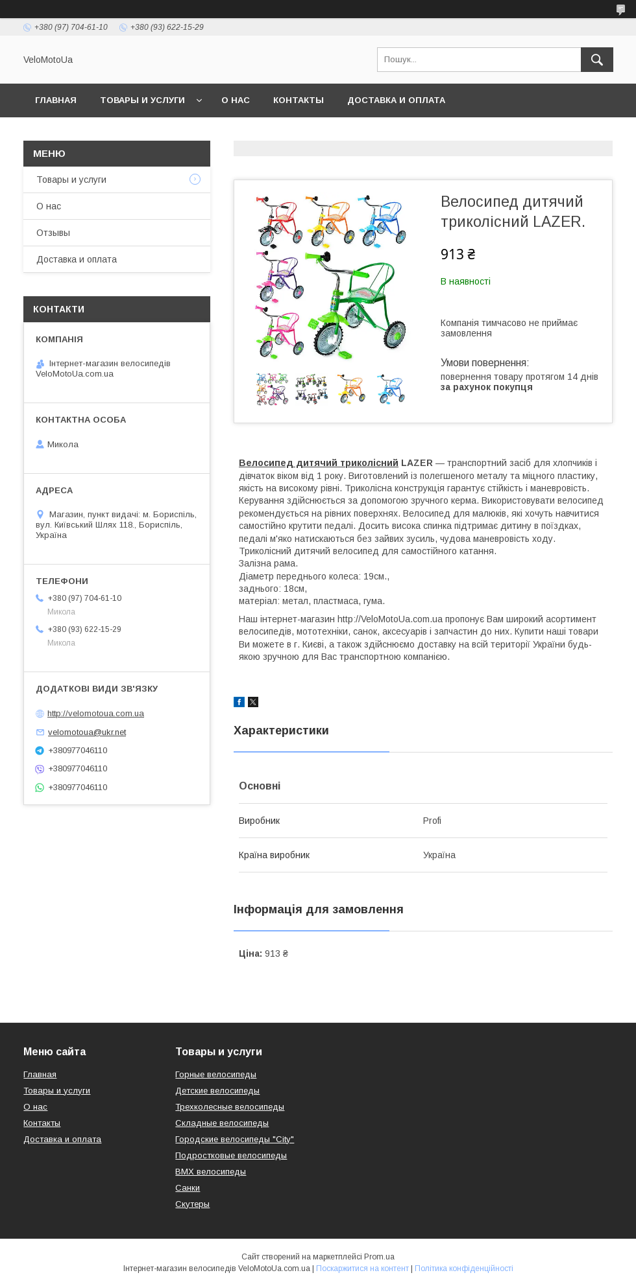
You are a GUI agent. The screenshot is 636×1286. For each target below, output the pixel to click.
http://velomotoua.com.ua (95, 713)
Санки (187, 1188)
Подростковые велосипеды (231, 1155)
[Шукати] (597, 59)
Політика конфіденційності (464, 1268)
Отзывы (53, 233)
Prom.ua (379, 1256)
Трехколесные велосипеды (229, 1107)
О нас (235, 100)
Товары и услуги (142, 100)
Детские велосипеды (217, 1090)
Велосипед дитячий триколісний (318, 463)
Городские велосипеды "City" (234, 1139)
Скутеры (192, 1204)
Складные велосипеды (222, 1123)
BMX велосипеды (210, 1171)
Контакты (298, 100)
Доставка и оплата (396, 100)
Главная (56, 100)
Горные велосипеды (215, 1074)
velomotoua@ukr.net (87, 732)
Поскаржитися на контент (362, 1268)
